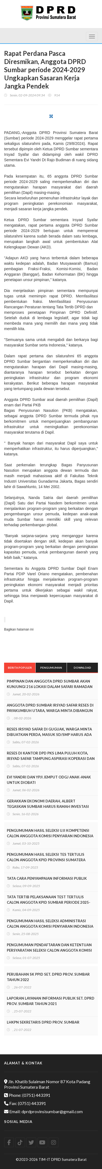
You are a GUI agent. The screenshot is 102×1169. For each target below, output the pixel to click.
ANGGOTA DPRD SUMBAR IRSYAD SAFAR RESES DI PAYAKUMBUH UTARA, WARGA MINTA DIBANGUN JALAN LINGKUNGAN (50, 710)
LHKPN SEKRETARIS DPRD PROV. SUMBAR (43, 1022)
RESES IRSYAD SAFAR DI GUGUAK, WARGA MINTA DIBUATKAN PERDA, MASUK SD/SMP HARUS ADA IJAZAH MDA (49, 734)
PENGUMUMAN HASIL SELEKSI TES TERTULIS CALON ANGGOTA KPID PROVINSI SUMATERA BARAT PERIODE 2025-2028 (46, 859)
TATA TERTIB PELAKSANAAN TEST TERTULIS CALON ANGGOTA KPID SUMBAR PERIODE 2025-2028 (48, 902)
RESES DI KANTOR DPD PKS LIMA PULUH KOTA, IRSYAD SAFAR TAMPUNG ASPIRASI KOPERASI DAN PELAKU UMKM (51, 758)
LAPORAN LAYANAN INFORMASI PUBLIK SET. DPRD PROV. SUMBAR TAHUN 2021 (50, 1001)
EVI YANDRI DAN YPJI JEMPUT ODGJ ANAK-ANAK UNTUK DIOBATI (49, 780)
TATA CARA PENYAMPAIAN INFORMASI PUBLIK (47, 878)
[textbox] (51, 367)
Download (82, 667)
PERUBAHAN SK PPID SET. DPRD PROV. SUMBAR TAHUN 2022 (48, 977)
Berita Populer (20, 667)
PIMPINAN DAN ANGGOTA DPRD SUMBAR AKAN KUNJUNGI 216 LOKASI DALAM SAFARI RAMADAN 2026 (49, 686)
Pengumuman (51, 667)
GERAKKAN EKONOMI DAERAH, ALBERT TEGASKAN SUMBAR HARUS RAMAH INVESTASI (48, 804)
